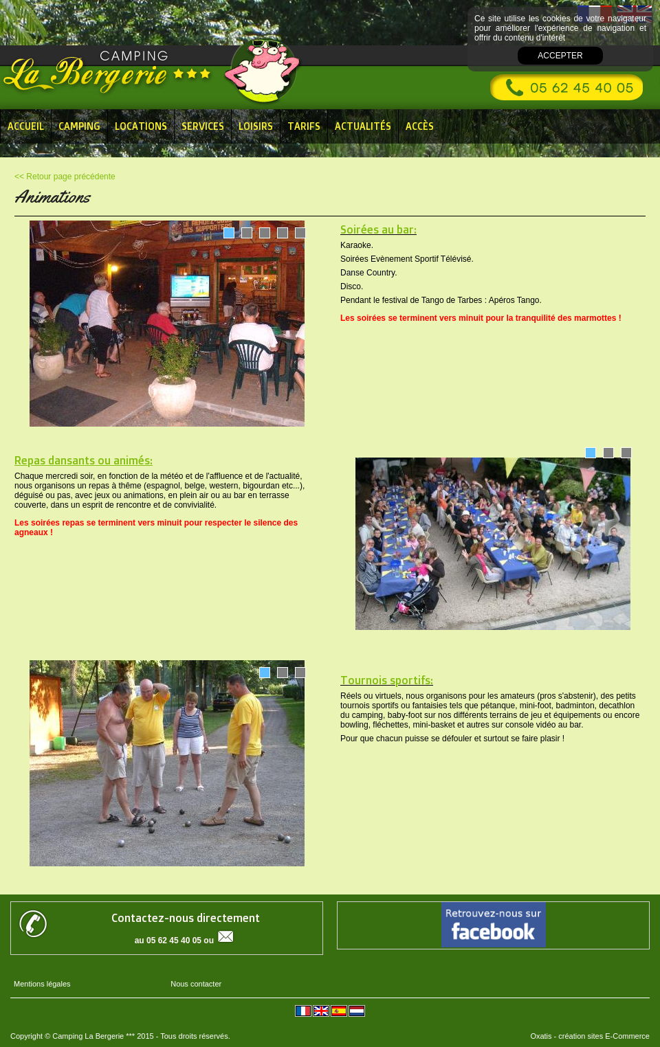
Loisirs (256, 126)
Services (203, 126)
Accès (420, 126)
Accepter (560, 55)
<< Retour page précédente (65, 176)
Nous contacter (195, 984)
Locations (141, 126)
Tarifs (303, 126)
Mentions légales (42, 984)
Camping (79, 126)
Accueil (26, 126)
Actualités (363, 126)
